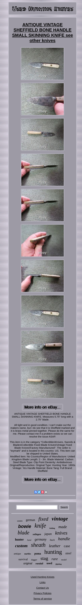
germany (40, 539)
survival (23, 559)
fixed (43, 519)
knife (40, 525)
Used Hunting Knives (42, 576)
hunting (53, 552)
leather (54, 546)
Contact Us (42, 587)
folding (52, 528)
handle (64, 538)
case (67, 546)
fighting (59, 564)
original (27, 563)
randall (39, 563)
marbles (27, 554)
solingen (37, 534)
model (64, 559)
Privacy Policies (42, 593)
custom (21, 545)
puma (37, 553)
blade (23, 533)
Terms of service (42, 598)
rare (55, 559)
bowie (24, 526)
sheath (38, 545)
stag (44, 558)
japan (48, 534)
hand (29, 540)
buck (52, 539)
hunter (19, 539)
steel (68, 553)
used (49, 563)
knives (61, 533)
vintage (60, 519)
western (20, 521)
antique (17, 553)
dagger (34, 559)
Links (42, 582)
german (30, 520)
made (62, 527)
